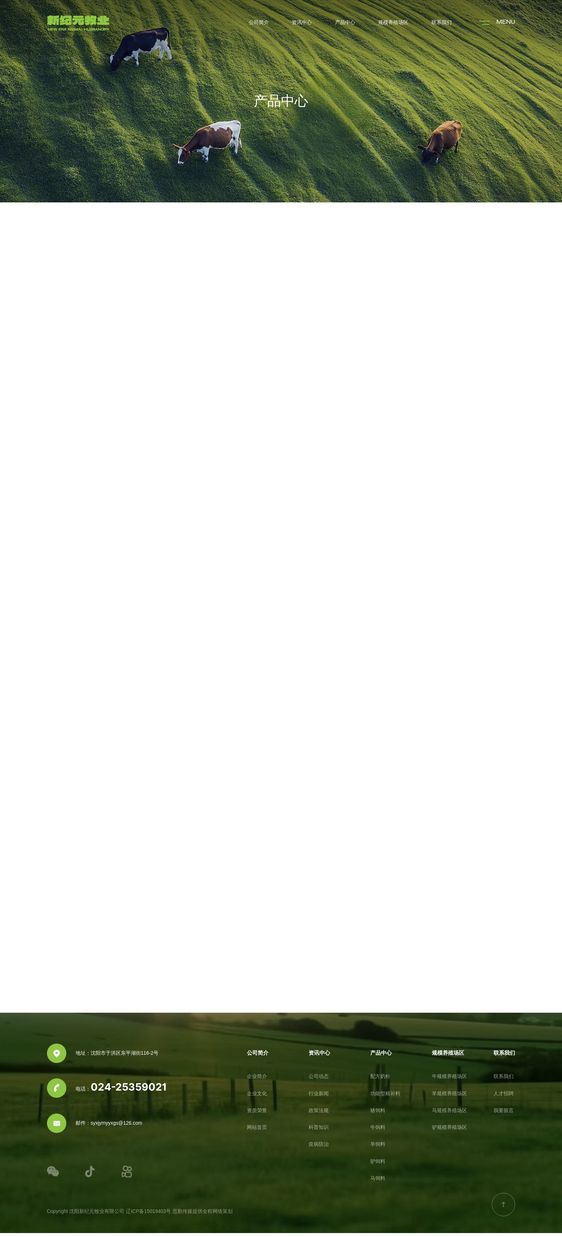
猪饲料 (377, 1114)
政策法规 (319, 1114)
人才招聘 (504, 1097)
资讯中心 (302, 22)
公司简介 (259, 22)
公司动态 (319, 1080)
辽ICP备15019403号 (148, 1215)
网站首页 (257, 1131)
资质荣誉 (257, 1114)
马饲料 (377, 1182)
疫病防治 (319, 1148)
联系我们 (442, 22)
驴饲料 (377, 1165)
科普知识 (319, 1131)
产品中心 (345, 22)
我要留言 (504, 1114)
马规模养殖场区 (449, 1114)
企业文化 (257, 1097)
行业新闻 (319, 1097)
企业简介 (257, 1080)
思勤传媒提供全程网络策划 (202, 1215)
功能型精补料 (385, 1097)
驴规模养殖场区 (449, 1131)
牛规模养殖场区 (449, 1080)
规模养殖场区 (393, 22)
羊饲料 (377, 1148)
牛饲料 (377, 1131)
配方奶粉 (380, 1080)
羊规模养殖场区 (449, 1097)
